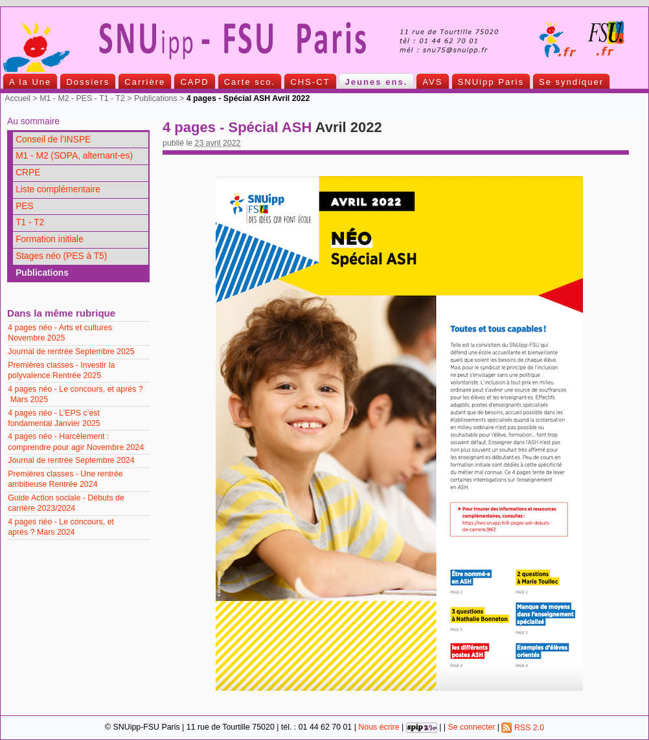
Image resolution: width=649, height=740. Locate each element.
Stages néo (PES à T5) (61, 256)
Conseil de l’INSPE (53, 139)
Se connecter (471, 727)
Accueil (17, 98)
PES (25, 206)
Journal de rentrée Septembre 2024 (71, 460)
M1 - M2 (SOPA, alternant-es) (74, 156)
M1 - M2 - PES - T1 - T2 (82, 98)
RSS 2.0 (522, 727)
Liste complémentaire (58, 189)
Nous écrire (378, 727)
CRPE (28, 172)
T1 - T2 (30, 222)
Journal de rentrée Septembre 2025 (71, 351)
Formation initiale (50, 239)
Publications (155, 98)
